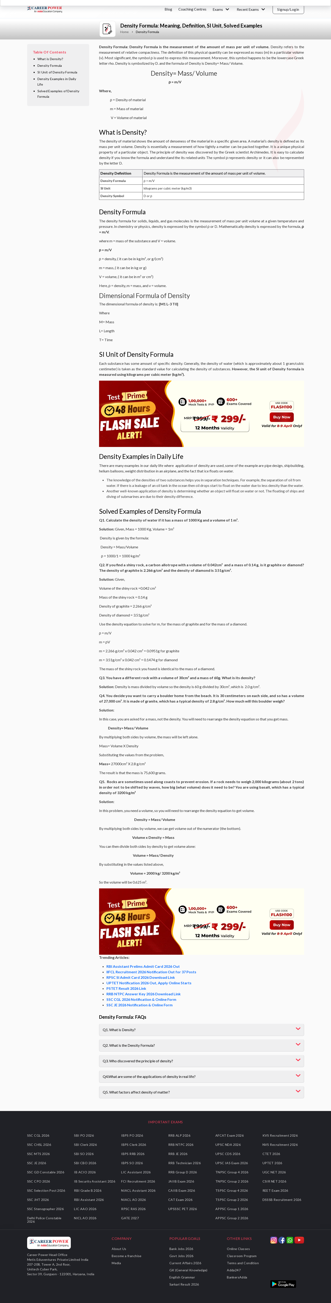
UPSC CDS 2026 (227, 1153)
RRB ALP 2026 (179, 1135)
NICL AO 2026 (85, 1218)
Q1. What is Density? (119, 1029)
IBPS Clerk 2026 (133, 1144)
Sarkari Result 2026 (184, 1284)
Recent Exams (248, 9)
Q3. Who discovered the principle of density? (138, 1061)
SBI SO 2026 (84, 1153)
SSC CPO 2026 (38, 1181)
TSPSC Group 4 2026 (231, 1190)
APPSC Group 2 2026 (231, 1218)
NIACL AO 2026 (133, 1199)
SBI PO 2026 (84, 1135)
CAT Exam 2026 (180, 1199)
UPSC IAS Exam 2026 (231, 1163)
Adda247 (234, 1270)
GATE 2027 (130, 1218)
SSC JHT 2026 (38, 1199)
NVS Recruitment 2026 (280, 1144)
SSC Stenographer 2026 (45, 1209)
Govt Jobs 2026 (181, 1256)
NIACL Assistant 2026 (138, 1190)
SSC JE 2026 (36, 1163)
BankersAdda (237, 1277)
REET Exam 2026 (275, 1190)
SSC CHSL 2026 (39, 1144)
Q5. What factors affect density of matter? (136, 1092)
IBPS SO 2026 (132, 1163)
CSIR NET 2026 (274, 1181)
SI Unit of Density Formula (57, 72)
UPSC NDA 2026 (228, 1144)
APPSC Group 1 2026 (231, 1209)
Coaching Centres (192, 9)
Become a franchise (127, 1256)
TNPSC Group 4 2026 (231, 1172)
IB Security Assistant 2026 (94, 1181)
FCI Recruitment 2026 (138, 1181)
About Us (119, 1248)
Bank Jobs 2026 (181, 1248)
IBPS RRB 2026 (132, 1153)
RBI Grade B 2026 (87, 1190)
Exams (218, 9)
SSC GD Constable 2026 (45, 1172)
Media (116, 1263)
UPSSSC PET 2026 (182, 1209)
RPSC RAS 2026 (133, 1209)
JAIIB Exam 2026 (181, 1181)
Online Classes (238, 1248)
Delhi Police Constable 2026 (44, 1219)
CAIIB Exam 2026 (181, 1190)
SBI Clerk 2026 (85, 1144)
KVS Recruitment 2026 (280, 1135)
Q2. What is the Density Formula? (129, 1045)
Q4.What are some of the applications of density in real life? (149, 1076)
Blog (168, 9)
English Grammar (182, 1277)
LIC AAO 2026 (85, 1209)
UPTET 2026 (272, 1163)
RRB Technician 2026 (184, 1163)
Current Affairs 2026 (185, 1263)
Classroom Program (242, 1256)
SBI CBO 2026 (85, 1163)
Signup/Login (288, 9)
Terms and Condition (243, 1263)
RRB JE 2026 (178, 1153)
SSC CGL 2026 (38, 1135)
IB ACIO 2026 (85, 1172)
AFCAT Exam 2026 (229, 1135)
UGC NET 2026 (274, 1172)
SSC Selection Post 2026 (46, 1190)
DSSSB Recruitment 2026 (282, 1199)
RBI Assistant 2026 (89, 1199)
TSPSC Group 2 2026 (231, 1199)
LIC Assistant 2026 (136, 1172)
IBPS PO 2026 (132, 1135)
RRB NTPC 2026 (180, 1144)
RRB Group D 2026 (182, 1172)
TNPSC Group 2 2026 (231, 1181)
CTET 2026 (271, 1153)
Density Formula (49, 65)
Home (124, 32)
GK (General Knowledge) (188, 1270)
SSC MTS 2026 (38, 1153)
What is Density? (50, 59)
